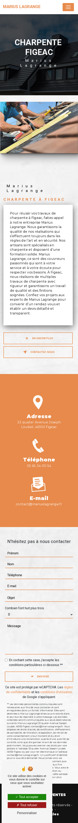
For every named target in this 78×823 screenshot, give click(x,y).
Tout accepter (26, 797)
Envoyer (43, 671)
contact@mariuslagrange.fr (39, 499)
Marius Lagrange (22, 6)
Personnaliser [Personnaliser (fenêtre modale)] (27, 813)
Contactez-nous (37, 352)
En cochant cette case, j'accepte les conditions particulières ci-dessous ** (36, 657)
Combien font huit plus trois (24, 603)
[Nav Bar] (68, 7)
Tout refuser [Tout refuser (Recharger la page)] (27, 805)
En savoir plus (38, 338)
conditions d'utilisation (56, 687)
